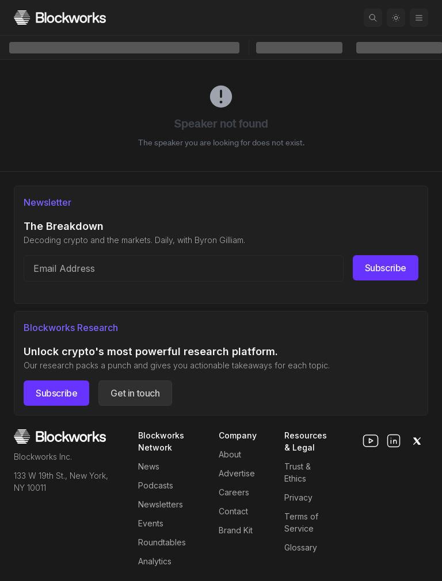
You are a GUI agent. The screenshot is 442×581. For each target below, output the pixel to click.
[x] (416, 440)
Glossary (300, 547)
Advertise (237, 473)
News (148, 466)
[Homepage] (60, 17)
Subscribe (385, 268)
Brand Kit (236, 530)
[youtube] (370, 440)
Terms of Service (301, 522)
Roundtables (162, 542)
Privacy (298, 497)
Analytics (155, 561)
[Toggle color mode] (396, 18)
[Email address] (184, 268)
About (230, 454)
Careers (234, 492)
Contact (233, 511)
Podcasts (155, 485)
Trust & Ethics (297, 472)
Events (150, 523)
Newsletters (160, 504)
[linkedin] (393, 440)
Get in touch (134, 393)
